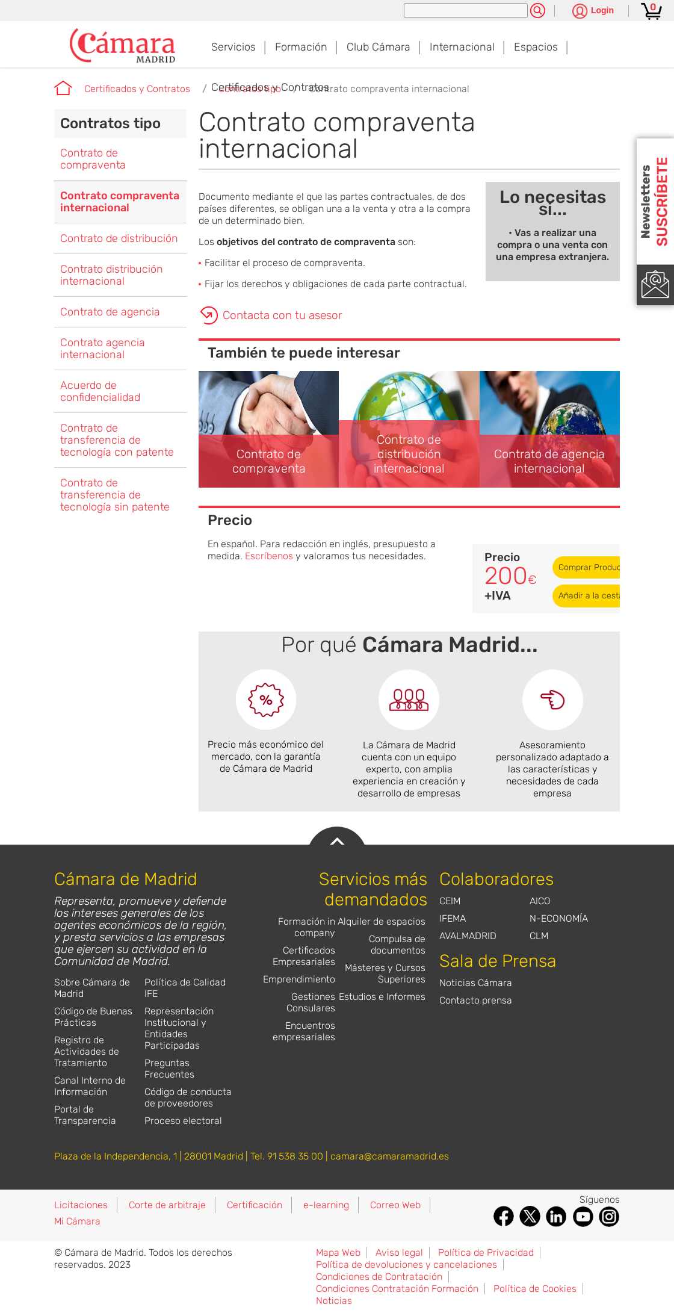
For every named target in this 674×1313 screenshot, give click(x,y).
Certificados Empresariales (304, 956)
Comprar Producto (593, 567)
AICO (540, 901)
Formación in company (306, 927)
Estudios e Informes (382, 996)
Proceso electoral (183, 1120)
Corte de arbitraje (167, 1205)
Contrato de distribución (119, 238)
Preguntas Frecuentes (169, 1068)
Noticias (334, 1300)
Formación (301, 47)
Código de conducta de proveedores (188, 1097)
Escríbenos (269, 556)
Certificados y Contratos (270, 87)
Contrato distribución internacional (111, 275)
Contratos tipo (110, 123)
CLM (539, 936)
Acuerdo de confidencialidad (100, 391)
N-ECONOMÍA (559, 918)
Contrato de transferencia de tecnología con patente (117, 440)
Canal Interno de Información (90, 1086)
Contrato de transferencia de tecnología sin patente (115, 495)
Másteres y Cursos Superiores (385, 973)
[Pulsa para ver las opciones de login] (593, 11)
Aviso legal (399, 1252)
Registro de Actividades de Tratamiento (86, 1051)
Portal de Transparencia (85, 1114)
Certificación (254, 1205)
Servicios (233, 47)
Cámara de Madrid (63, 88)
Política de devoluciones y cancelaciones (406, 1264)
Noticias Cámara (475, 983)
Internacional (462, 47)
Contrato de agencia (110, 312)
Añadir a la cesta (590, 596)
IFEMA (452, 918)
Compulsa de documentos (397, 944)
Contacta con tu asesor (282, 315)
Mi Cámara (77, 1221)
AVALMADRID (467, 936)
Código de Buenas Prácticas (93, 1016)
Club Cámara (378, 47)
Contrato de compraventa (93, 159)
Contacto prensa (475, 1000)
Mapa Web (338, 1252)
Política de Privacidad (486, 1252)
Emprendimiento (299, 979)
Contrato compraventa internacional (389, 89)
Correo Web (395, 1205)
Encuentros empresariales (304, 1031)
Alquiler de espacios (381, 921)
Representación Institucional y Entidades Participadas (179, 1028)
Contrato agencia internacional (102, 349)
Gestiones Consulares (310, 1002)
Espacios (536, 47)
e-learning (326, 1205)
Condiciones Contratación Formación (397, 1288)
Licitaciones (81, 1205)
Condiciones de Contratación (379, 1276)
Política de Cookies (535, 1288)
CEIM (449, 901)
